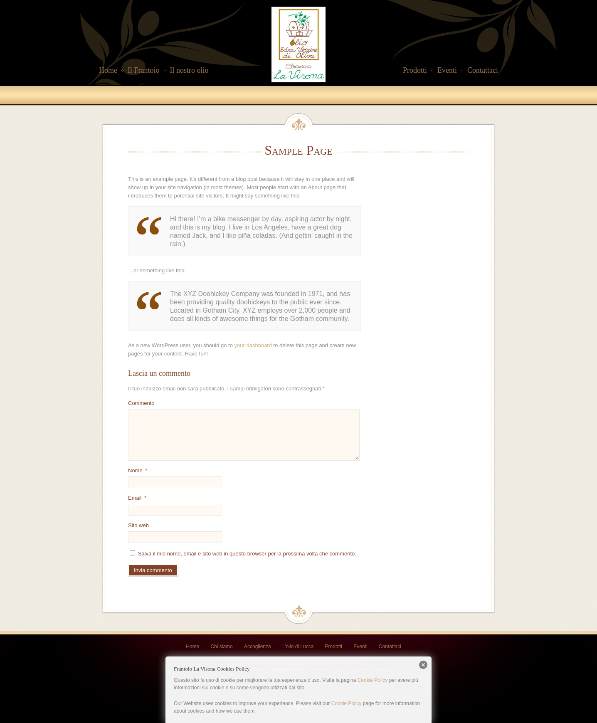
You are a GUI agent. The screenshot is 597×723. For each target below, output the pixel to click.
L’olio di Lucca (297, 646)
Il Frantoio (144, 70)
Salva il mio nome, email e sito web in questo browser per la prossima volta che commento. (247, 553)
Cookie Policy (373, 680)
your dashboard (253, 345)
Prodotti (415, 70)
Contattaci (482, 70)
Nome (137, 470)
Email (137, 498)
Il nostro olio (189, 70)
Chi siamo (221, 646)
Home (108, 70)
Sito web (138, 525)
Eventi (447, 70)
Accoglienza (257, 646)
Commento (141, 403)
